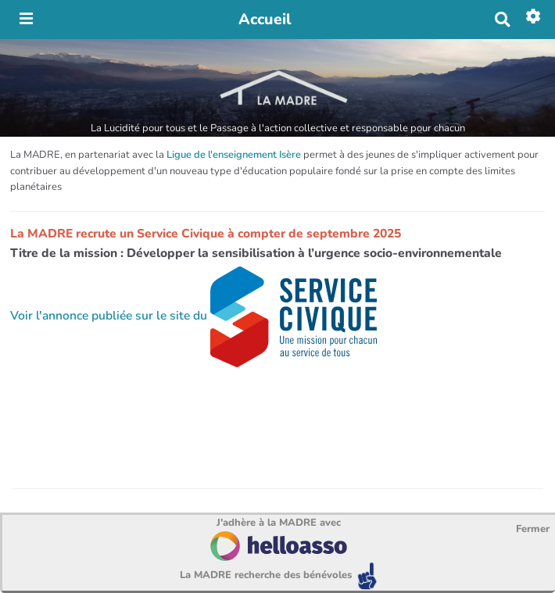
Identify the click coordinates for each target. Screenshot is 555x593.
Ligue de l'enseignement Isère (233, 155)
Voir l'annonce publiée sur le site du (193, 315)
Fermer (533, 529)
